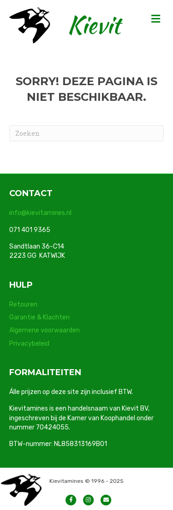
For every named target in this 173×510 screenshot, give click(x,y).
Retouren (23, 304)
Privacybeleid (29, 344)
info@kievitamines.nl (40, 213)
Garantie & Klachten (39, 317)
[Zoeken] (86, 133)
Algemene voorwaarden (44, 330)
